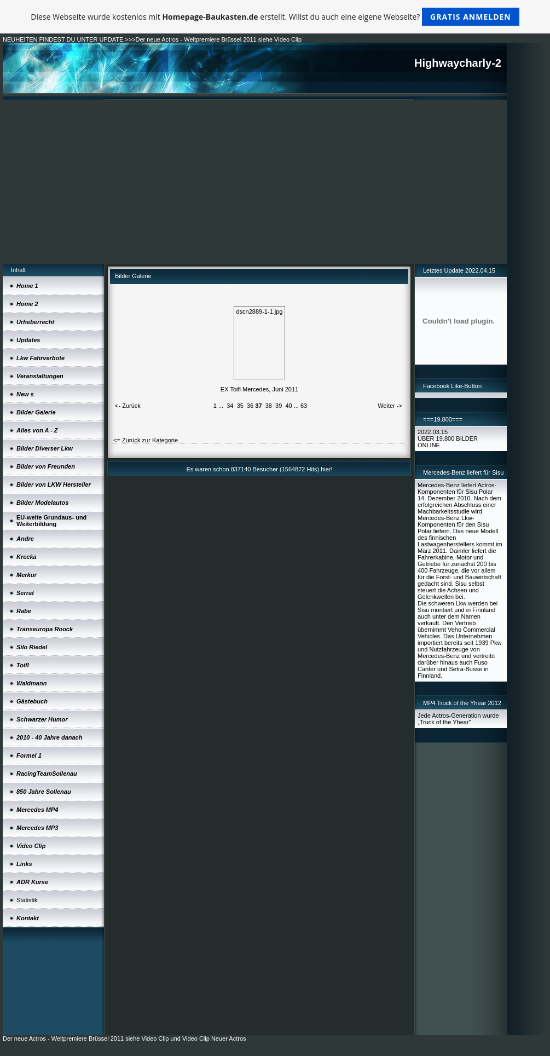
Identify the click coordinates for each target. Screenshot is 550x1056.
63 (303, 405)
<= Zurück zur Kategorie (145, 440)
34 (230, 405)
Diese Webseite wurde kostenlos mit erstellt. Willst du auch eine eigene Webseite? (275, 17)
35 (240, 405)
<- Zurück (128, 405)
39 (278, 405)
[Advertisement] (255, 181)
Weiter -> (390, 405)
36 (250, 405)
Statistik (27, 900)
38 (268, 405)
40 (288, 405)
